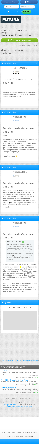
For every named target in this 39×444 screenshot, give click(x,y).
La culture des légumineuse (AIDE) (26, 361)
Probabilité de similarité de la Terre (14, 380)
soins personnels (26, 406)
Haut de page (29, 436)
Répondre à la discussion (19, 40)
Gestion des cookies (29, 432)
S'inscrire (29, 2)
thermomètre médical (13, 406)
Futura (5, 432)
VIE (33, 30)
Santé (16, 403)
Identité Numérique (8, 388)
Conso (19, 432)
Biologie (4, 33)
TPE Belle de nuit (7, 361)
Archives (12, 432)
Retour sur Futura (10, 2)
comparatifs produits (11, 405)
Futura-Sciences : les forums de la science (15, 30)
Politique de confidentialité (14, 436)
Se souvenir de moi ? (15, 12)
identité (4, 371)
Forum (7, 28)
